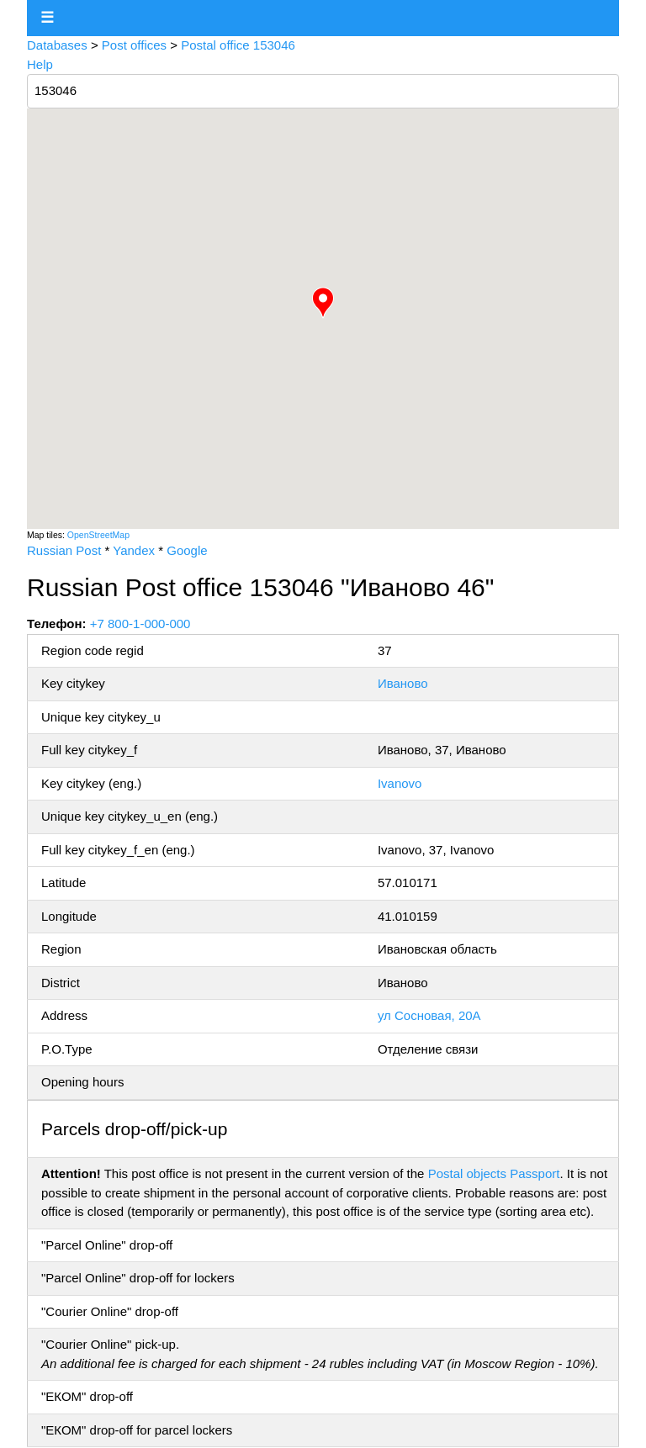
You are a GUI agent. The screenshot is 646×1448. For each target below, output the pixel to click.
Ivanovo (400, 783)
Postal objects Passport (494, 1173)
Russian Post (64, 550)
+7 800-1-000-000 (140, 623)
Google (187, 550)
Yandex (134, 550)
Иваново (403, 683)
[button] (323, 303)
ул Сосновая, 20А (429, 1015)
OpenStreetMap (98, 535)
